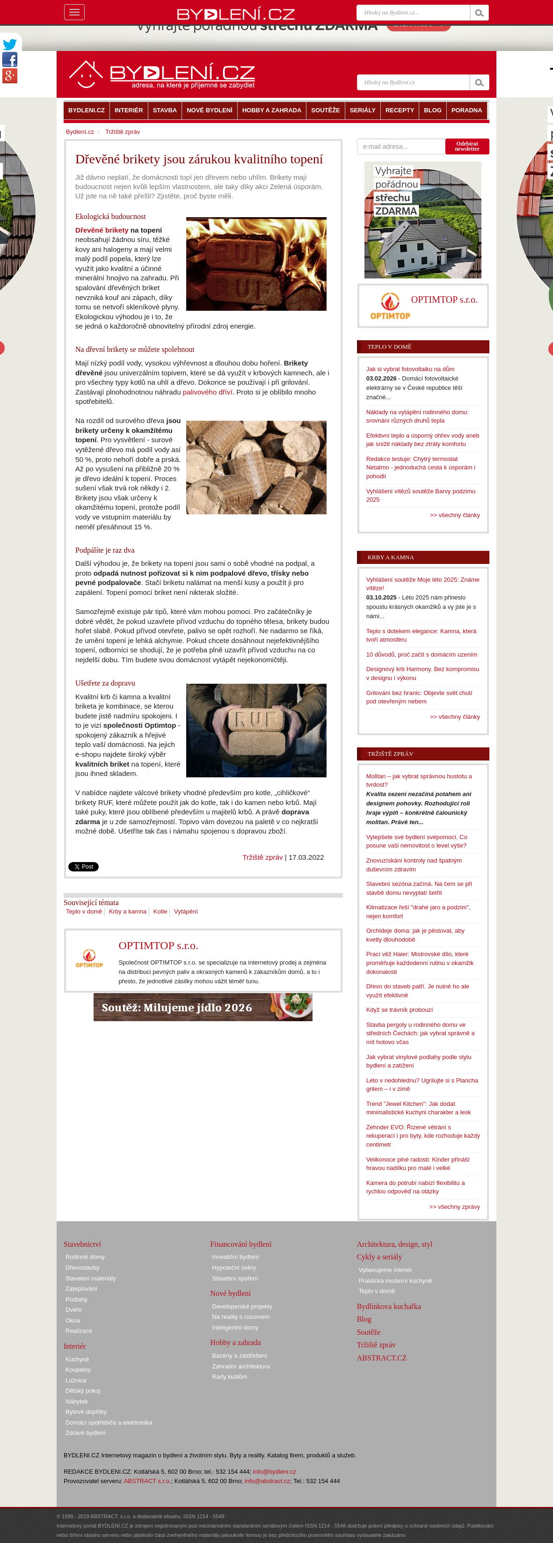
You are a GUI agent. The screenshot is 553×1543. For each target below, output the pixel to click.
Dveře (73, 1309)
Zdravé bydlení (85, 1432)
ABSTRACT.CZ (382, 1358)
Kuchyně (77, 1359)
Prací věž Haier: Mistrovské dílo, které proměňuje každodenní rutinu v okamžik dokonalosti (420, 963)
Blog (364, 1319)
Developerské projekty (242, 1306)
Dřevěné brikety (102, 230)
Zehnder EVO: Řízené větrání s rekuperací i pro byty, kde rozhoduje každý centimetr (423, 1136)
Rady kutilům (229, 1376)
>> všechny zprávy (454, 1206)
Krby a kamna (127, 911)
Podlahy (76, 1299)
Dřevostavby (82, 1267)
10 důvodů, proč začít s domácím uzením (422, 654)
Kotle (160, 911)
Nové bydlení (230, 1293)
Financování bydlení (240, 1244)
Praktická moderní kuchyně (395, 1280)
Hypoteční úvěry (234, 1267)
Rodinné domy (85, 1256)
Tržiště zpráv (262, 857)
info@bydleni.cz (274, 1471)
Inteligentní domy (235, 1327)
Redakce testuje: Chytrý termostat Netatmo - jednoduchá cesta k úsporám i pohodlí (420, 467)
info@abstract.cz (267, 1480)
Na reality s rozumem (240, 1316)
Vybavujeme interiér (385, 1269)
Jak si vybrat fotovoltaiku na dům (410, 369)
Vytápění (186, 911)
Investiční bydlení (235, 1256)
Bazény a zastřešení (239, 1355)
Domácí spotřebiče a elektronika (109, 1422)
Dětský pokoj (82, 1390)
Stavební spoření (235, 1278)
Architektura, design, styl (395, 1244)
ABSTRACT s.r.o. (147, 1480)
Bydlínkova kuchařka (389, 1306)
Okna (72, 1320)
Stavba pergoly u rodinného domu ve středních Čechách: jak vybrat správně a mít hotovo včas (420, 1033)
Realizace (78, 1330)
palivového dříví (208, 392)
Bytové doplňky (86, 1411)
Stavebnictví (82, 1244)
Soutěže (369, 1332)
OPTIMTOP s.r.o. (158, 945)
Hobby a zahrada (235, 1342)
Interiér (75, 1346)
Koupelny (78, 1369)
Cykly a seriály (379, 1257)
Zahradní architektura (241, 1366)
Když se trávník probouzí (399, 1009)
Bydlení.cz (80, 131)
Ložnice (76, 1380)
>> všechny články (455, 515)
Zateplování (81, 1288)
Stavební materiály (90, 1278)
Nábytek (76, 1401)
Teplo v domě (84, 911)
